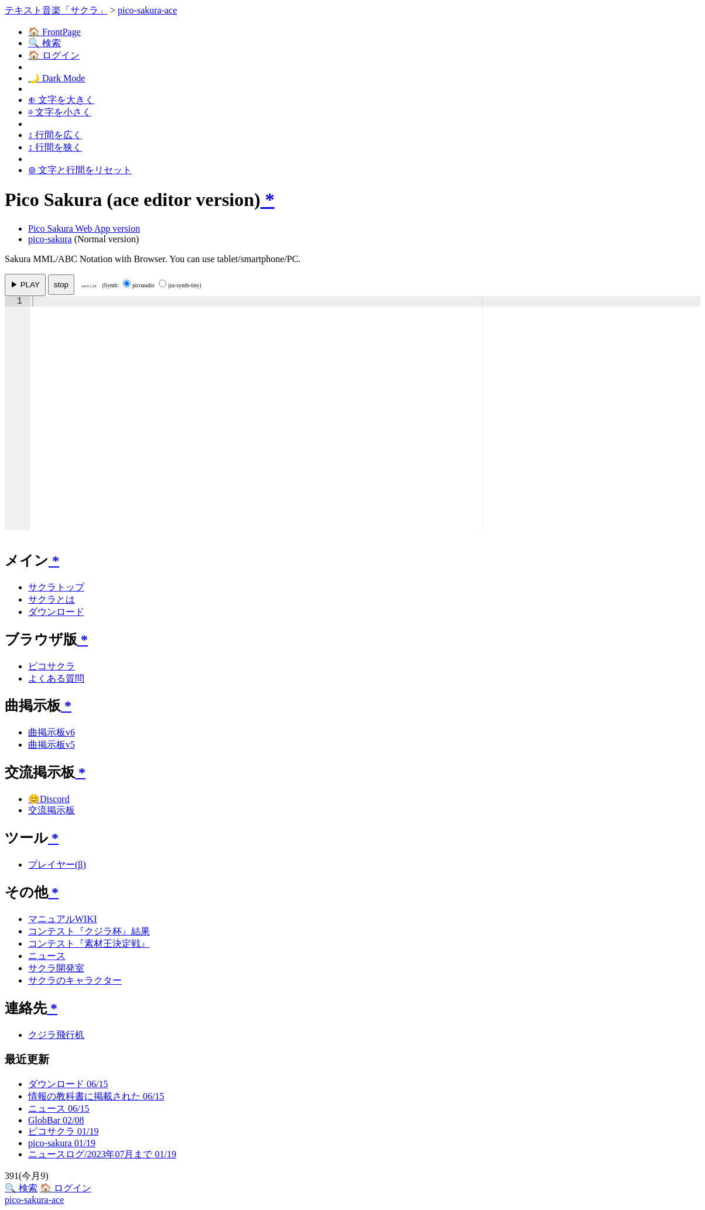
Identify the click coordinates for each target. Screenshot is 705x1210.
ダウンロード (56, 612)
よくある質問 (56, 678)
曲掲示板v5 (51, 745)
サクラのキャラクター (75, 980)
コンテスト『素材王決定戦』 (89, 943)
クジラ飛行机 (56, 1035)
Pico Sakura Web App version (84, 228)
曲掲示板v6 (51, 732)
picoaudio (139, 285)
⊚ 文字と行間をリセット (80, 170)
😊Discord (49, 799)
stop (61, 284)
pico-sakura (50, 239)
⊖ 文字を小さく (59, 112)
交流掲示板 (51, 810)
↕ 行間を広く (55, 135)
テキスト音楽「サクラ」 (56, 10)
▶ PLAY (25, 284)
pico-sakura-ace (147, 10)
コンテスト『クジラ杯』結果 (89, 931)
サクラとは (51, 599)
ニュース (47, 956)
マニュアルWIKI (62, 919)
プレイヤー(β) (57, 864)
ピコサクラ (51, 666)
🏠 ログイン (54, 55)
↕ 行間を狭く (55, 147)
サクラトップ (56, 587)
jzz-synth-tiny (179, 285)
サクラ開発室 (56, 968)
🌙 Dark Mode (56, 78)
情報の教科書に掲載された (96, 1096)
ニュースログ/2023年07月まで (102, 1154)
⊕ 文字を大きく (61, 100)
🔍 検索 (44, 43)
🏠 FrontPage (54, 32)
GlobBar (56, 1120)
